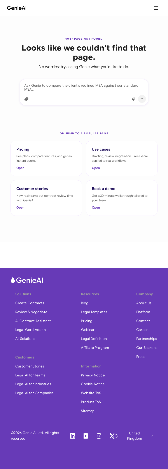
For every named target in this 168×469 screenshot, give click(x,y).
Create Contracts (29, 303)
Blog (84, 303)
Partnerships (146, 339)
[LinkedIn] (72, 436)
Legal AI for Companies (34, 393)
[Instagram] (99, 436)
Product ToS (91, 402)
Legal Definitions (94, 339)
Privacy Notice (93, 375)
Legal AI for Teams (30, 375)
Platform (143, 312)
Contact (143, 321)
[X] (112, 436)
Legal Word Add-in (30, 330)
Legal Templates (94, 312)
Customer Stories (29, 366)
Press (140, 357)
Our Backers (146, 348)
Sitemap (87, 411)
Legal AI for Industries (33, 384)
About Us (143, 303)
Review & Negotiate (31, 312)
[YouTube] (86, 436)
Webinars (88, 330)
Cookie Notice (93, 384)
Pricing (86, 321)
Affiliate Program (95, 348)
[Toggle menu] (156, 8)
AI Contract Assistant (33, 321)
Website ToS (91, 393)
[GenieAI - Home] (16, 8)
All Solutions (25, 339)
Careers (142, 330)
